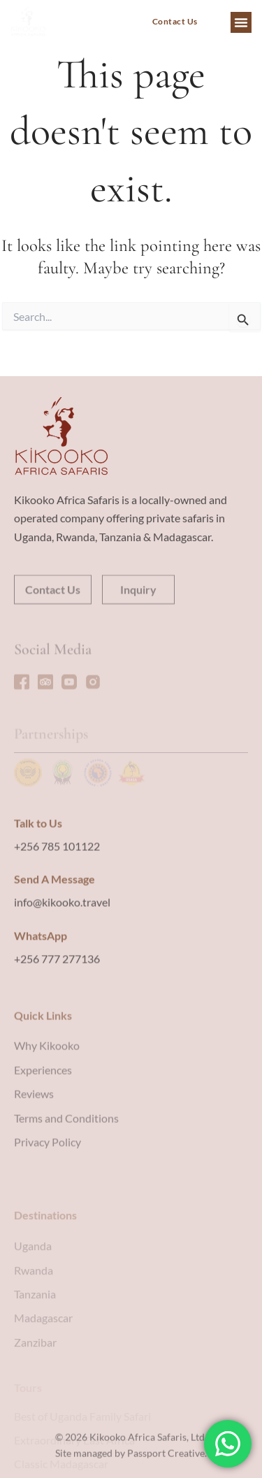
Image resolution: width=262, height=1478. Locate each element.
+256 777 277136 (57, 1011)
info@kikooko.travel (62, 954)
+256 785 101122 (57, 898)
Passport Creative (166, 1465)
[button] (241, 22)
